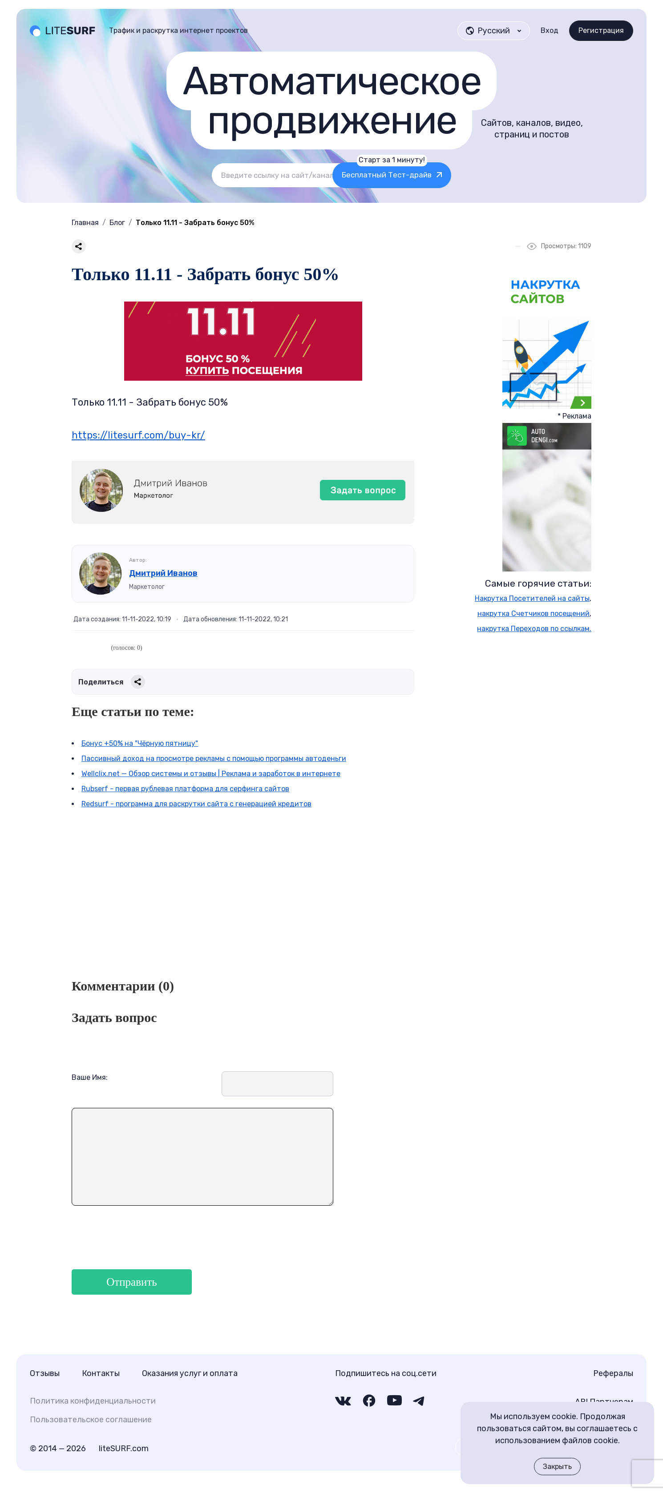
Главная (85, 222)
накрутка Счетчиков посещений (533, 613)
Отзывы (45, 1373)
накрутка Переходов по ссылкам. (534, 628)
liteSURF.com (124, 1448)
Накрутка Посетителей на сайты (532, 598)
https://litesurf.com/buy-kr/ (138, 435)
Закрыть (557, 1466)
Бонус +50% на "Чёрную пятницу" (139, 743)
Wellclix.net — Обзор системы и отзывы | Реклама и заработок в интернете (210, 773)
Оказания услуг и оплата (190, 1373)
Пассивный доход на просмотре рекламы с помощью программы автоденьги (213, 758)
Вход (549, 30)
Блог (117, 222)
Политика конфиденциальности (93, 1401)
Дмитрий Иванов (163, 573)
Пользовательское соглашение (91, 1420)
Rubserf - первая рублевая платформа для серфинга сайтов (185, 789)
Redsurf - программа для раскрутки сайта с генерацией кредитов (196, 804)
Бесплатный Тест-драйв (436, 170)
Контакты (101, 1373)
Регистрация (601, 30)
